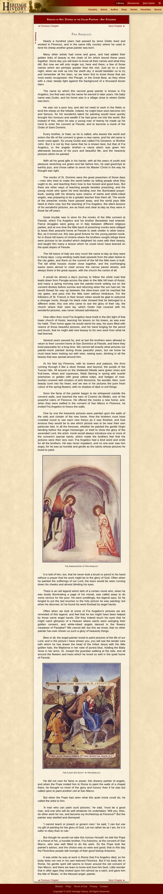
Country (92, 9)
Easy (124, 9)
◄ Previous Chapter (48, 26)
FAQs (68, 886)
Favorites (146, 9)
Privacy (93, 886)
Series (133, 9)
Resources (133, 3)
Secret (157, 9)
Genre (104, 9)
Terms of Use (80, 886)
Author (114, 9)
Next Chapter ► (117, 26)
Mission (59, 886)
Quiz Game (149, 3)
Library (120, 3)
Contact (104, 886)
